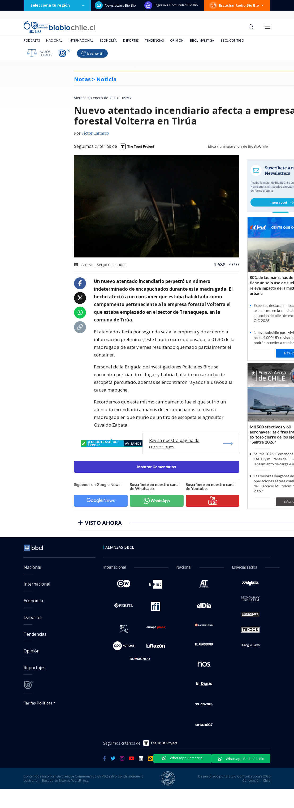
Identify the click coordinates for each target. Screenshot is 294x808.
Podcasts (32, 40)
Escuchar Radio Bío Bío (237, 5)
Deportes (131, 40)
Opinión (177, 40)
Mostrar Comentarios (156, 467)
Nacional (54, 40)
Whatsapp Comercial (182, 757)
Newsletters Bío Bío (115, 5)
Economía (108, 40)
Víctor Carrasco (95, 133)
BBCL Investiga (202, 40)
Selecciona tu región (57, 5)
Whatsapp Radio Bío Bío (241, 758)
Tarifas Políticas (38, 702)
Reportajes (34, 668)
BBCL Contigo (232, 40)
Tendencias (154, 40)
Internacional (81, 40)
